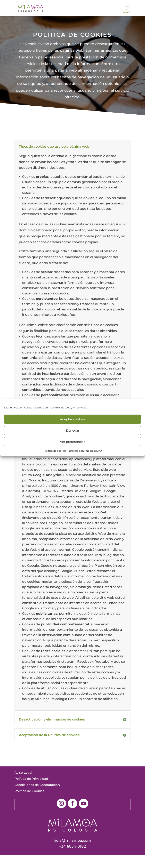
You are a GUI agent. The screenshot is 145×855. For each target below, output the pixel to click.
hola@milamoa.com (72, 840)
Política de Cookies (29, 791)
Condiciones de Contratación (37, 785)
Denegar (72, 430)
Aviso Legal (23, 772)
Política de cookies (54, 450)
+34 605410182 (72, 846)
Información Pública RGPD (85, 450)
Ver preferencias (72, 442)
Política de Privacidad (31, 779)
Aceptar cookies (72, 419)
